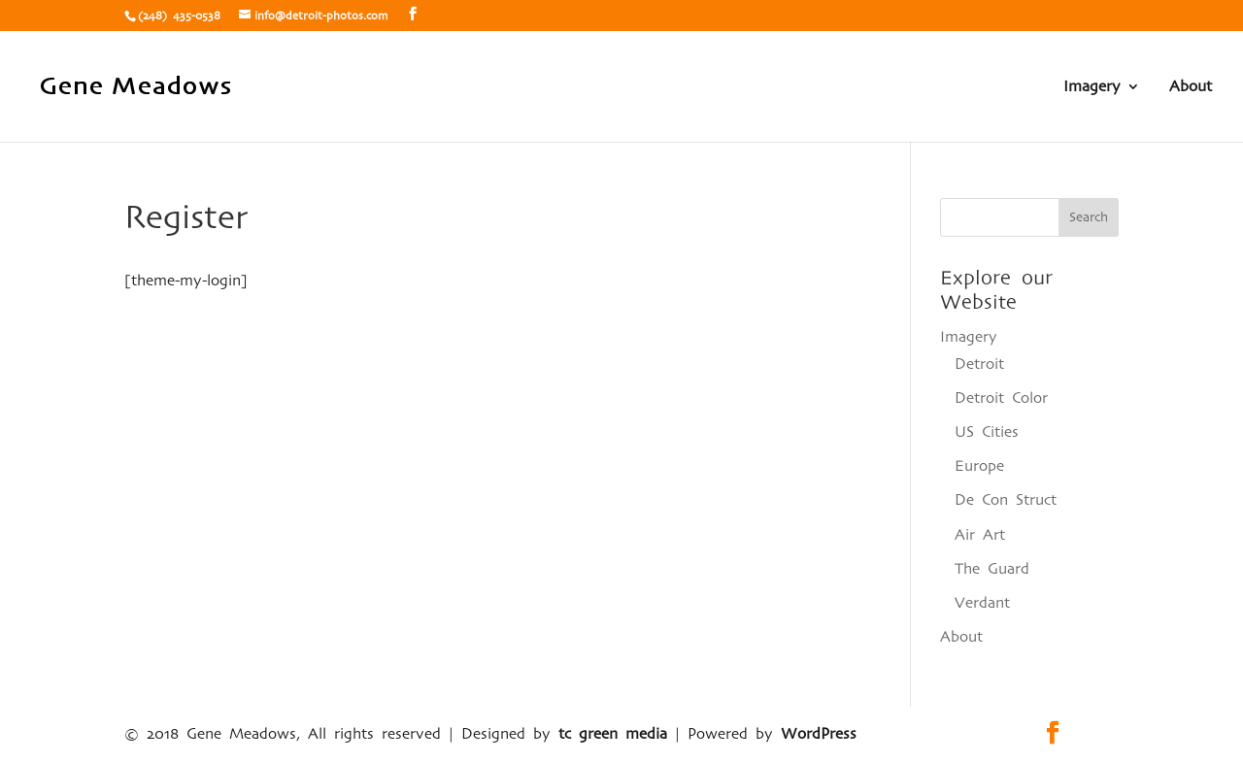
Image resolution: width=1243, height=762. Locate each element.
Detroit (979, 364)
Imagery (1092, 87)
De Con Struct (1006, 500)
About (1190, 87)
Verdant (982, 603)
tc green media (612, 734)
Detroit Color (1001, 398)
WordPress (819, 734)
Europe (979, 466)
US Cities (987, 432)
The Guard (992, 569)
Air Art (980, 535)
